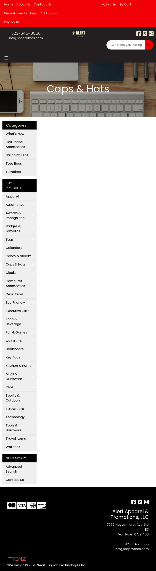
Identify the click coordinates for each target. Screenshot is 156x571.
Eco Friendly (15, 302)
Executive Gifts (17, 311)
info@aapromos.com (26, 38)
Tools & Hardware (14, 428)
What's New (15, 133)
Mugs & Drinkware (14, 376)
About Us (23, 4)
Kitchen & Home (18, 365)
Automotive (15, 204)
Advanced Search (14, 469)
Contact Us (43, 4)
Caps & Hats (15, 264)
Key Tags (13, 357)
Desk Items (15, 294)
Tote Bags (14, 163)
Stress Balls (15, 408)
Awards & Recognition (15, 215)
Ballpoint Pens (17, 155)
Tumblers (13, 171)
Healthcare (15, 349)
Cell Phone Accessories (15, 144)
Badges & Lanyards (13, 228)
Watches (13, 447)
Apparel (12, 196)
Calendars (14, 247)
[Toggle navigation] (6, 58)
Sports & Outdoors (13, 398)
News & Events (15, 13)
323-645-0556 (26, 33)
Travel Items (16, 438)
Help (33, 13)
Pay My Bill (12, 22)
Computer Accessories (15, 283)
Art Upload (48, 13)
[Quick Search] (125, 45)
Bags (9, 239)
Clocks (11, 272)
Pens (9, 387)
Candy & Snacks (18, 256)
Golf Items (14, 340)
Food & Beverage (13, 321)
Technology (15, 417)
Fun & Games (16, 332)
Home (8, 4)
